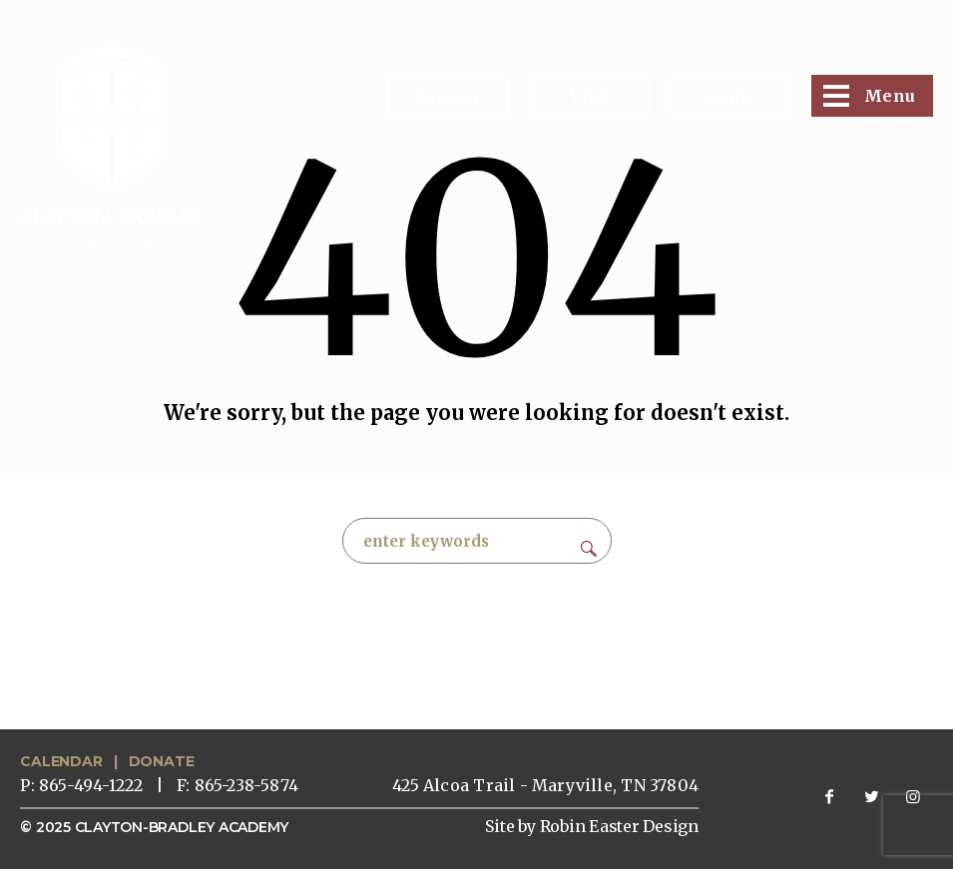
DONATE (162, 761)
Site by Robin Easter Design (592, 826)
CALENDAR (61, 761)
